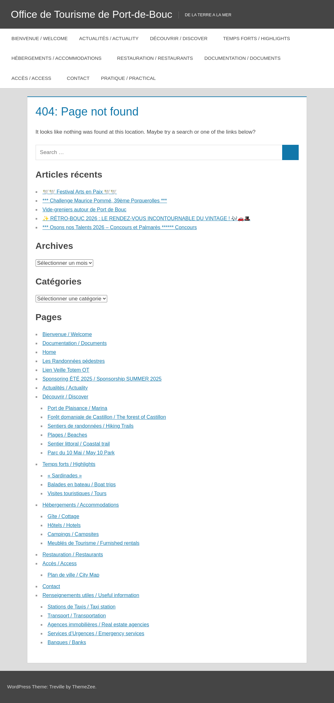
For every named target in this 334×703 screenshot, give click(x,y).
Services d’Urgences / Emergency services (96, 633)
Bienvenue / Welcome (39, 38)
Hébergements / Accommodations (59, 58)
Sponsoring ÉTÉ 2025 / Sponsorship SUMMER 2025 (102, 379)
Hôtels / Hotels (64, 525)
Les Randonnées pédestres (74, 361)
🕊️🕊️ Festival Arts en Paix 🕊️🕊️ (80, 191)
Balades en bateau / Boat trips (82, 484)
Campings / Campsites (73, 534)
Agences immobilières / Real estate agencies (98, 624)
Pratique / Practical (131, 78)
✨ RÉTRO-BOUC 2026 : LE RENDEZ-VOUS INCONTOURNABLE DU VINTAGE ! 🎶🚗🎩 (147, 218)
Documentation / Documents (242, 58)
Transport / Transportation (77, 615)
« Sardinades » (65, 475)
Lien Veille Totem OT (66, 370)
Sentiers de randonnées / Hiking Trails (91, 426)
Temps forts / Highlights (260, 38)
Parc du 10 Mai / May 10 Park (81, 452)
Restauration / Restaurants (155, 58)
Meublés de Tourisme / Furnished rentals (94, 543)
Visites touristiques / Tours (77, 493)
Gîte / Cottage (64, 516)
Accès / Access (34, 78)
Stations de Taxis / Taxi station (82, 606)
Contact (78, 78)
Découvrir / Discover (182, 38)
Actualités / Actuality (109, 38)
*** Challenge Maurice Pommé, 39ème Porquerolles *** (105, 200)
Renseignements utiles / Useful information (91, 595)
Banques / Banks (67, 642)
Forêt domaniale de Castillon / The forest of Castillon (107, 417)
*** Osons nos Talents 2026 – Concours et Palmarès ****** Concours (120, 227)
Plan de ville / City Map (74, 575)
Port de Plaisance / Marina (78, 408)
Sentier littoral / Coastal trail (79, 443)
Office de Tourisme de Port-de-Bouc (91, 14)
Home (49, 352)
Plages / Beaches (67, 435)
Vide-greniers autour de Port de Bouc (85, 209)
